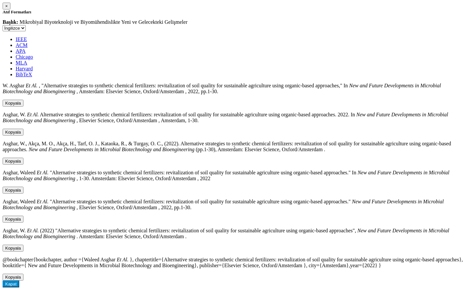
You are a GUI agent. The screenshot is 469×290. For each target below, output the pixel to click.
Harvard (24, 68)
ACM (21, 45)
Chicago (24, 57)
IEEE (21, 39)
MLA (21, 62)
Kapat (11, 284)
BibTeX (24, 74)
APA (21, 51)
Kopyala (13, 103)
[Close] (6, 6)
